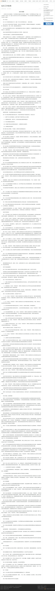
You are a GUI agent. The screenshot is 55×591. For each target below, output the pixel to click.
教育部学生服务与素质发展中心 (8, 587)
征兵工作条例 (45, 8)
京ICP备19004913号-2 (41, 588)
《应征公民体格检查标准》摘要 (48, 20)
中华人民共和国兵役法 (47, 12)
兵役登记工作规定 (46, 6)
